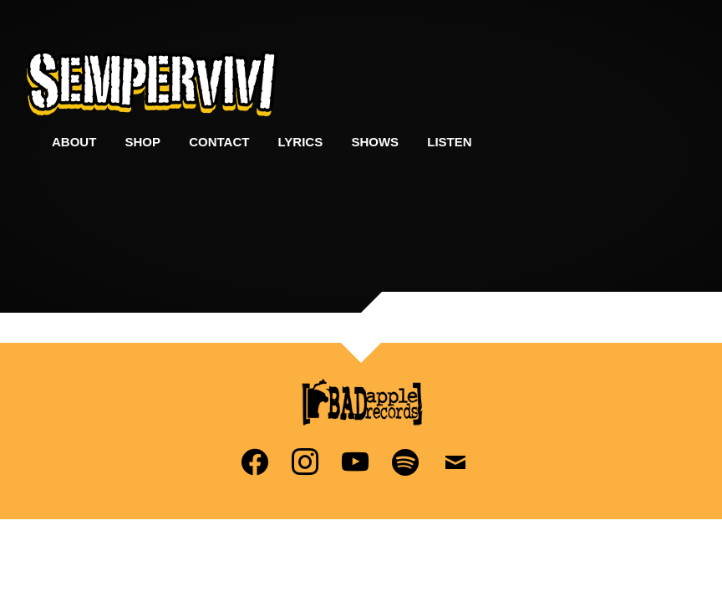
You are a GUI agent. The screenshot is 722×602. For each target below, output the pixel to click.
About (74, 142)
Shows (375, 142)
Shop (143, 142)
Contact (219, 142)
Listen (449, 142)
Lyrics (300, 142)
